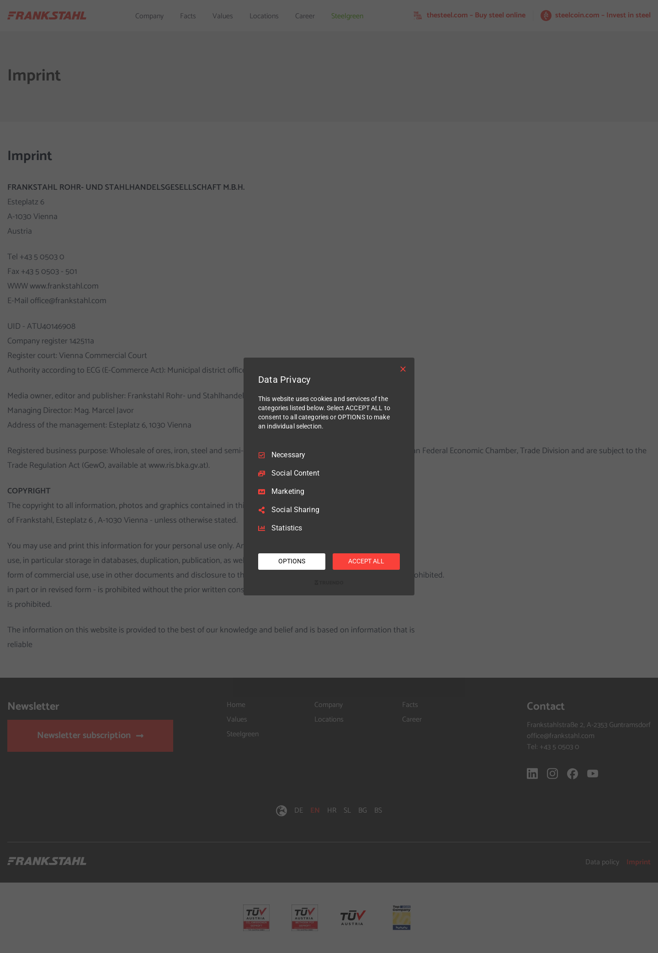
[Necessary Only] (403, 369)
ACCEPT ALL (366, 561)
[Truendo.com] (329, 582)
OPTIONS (291, 561)
